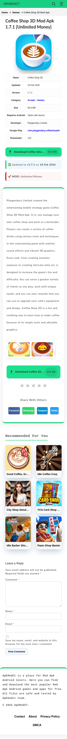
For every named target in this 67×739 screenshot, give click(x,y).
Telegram (42, 410)
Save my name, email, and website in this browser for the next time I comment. (31, 646)
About (33, 720)
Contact (19, 720)
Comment (12, 579)
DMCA (37, 729)
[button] (33, 152)
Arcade (31, 100)
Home (5, 12)
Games (16, 12)
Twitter (54, 410)
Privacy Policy (50, 720)
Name (10, 615)
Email (9, 628)
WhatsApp (28, 410)
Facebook (14, 410)
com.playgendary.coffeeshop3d (43, 130)
